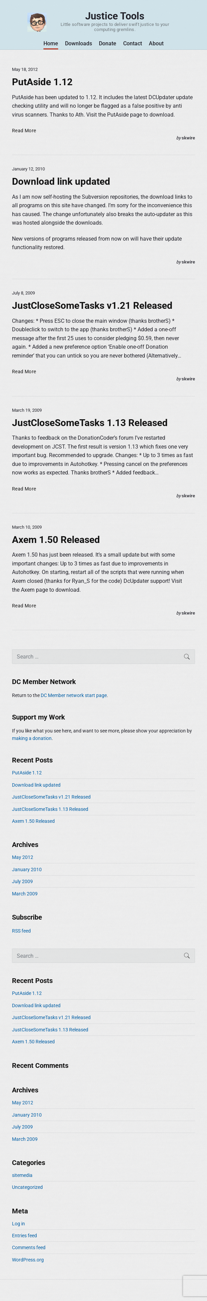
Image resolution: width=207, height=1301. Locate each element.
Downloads (78, 43)
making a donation (32, 738)
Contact (132, 43)
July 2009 (22, 881)
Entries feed (24, 1235)
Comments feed (29, 1247)
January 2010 (27, 869)
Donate (107, 43)
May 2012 (22, 857)
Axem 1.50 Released (56, 539)
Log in (18, 1223)
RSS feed (21, 931)
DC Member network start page (74, 695)
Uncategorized (27, 1187)
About (156, 43)
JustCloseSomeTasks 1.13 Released (90, 422)
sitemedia (22, 1175)
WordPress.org (28, 1259)
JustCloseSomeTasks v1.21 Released (92, 305)
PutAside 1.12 (42, 82)
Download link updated (61, 181)
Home (50, 43)
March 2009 (25, 893)
